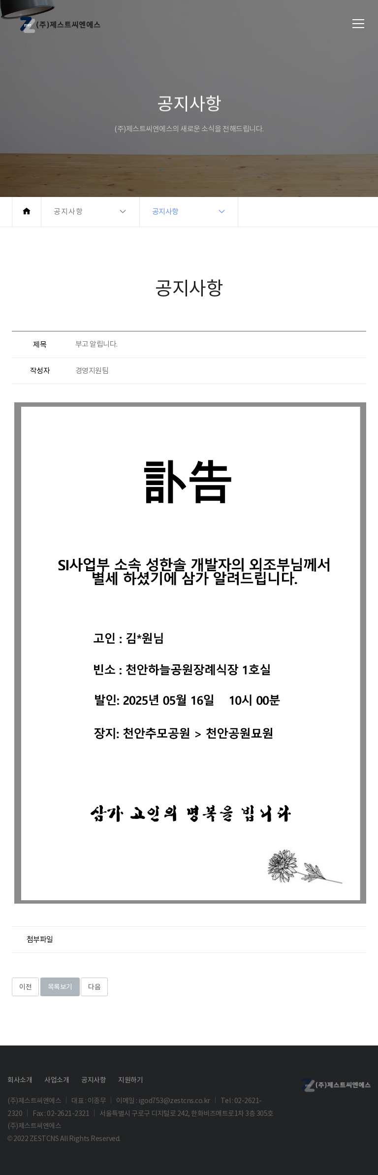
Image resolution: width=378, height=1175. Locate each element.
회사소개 (19, 1080)
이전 (25, 986)
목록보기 (60, 986)
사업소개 (56, 1080)
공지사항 (93, 1080)
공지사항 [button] (68, 211)
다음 (94, 986)
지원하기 (130, 1080)
